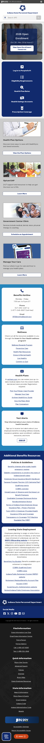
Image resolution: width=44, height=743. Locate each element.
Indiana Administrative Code (21, 707)
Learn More (22, 193)
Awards (21, 711)
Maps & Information (21, 692)
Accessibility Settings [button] (21, 727)
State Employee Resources (21, 681)
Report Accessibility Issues (21, 730)
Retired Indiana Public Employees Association (22, 590)
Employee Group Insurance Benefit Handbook (22, 479)
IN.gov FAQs (21, 677)
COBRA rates (22, 571)
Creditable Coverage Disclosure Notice (22, 498)
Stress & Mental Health (22, 355)
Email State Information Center (21, 636)
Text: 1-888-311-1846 (21, 651)
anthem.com (12, 379)
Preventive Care (22, 348)
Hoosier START (22, 584)
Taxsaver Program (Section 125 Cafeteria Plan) (22, 482)
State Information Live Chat (21, 632)
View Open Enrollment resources (22, 48)
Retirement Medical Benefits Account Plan (22, 580)
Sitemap (21, 674)
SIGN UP (22, 440)
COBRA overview (22, 489)
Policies (21, 670)
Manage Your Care (22, 394)
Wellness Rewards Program (22, 345)
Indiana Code (21, 704)
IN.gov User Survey (21, 662)
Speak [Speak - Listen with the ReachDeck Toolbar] (21, 736)
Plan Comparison (22, 404)
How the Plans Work (22, 401)
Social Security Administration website (22, 587)
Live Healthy (22, 358)
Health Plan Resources (22, 352)
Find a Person (21, 640)
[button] (41, 2)
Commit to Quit (22, 361)
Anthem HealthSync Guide (22, 397)
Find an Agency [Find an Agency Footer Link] (21, 644)
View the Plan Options (22, 153)
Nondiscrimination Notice (22, 501)
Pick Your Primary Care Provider (22, 391)
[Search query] (21, 17)
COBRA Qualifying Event (22, 567)
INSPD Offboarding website (16, 540)
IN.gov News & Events (21, 696)
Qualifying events (22, 485)
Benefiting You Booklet (12, 561)
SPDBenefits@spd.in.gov (22, 317)
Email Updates (21, 700)
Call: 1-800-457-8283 (21, 648)
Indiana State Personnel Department (22, 13)
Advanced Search (21, 666)
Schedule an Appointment (22, 234)
